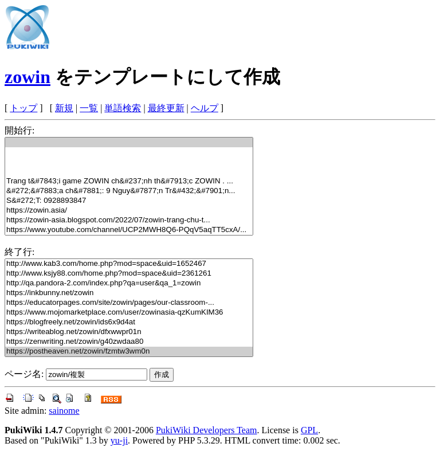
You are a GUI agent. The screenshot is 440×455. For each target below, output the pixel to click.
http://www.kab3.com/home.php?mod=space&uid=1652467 (129, 264)
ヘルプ (204, 108)
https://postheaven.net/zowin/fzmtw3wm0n (129, 351)
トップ (23, 108)
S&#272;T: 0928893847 (129, 201)
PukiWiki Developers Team (206, 430)
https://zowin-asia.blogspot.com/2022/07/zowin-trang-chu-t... (129, 220)
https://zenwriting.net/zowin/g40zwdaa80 (129, 342)
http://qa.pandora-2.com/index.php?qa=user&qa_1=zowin (129, 283)
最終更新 (166, 108)
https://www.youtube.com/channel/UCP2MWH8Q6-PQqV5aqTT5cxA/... (129, 230)
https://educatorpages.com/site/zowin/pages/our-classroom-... (129, 303)
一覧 (89, 108)
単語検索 (122, 108)
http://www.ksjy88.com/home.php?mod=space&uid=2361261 (129, 274)
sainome (64, 410)
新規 (64, 108)
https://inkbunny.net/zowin (129, 293)
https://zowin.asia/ (129, 210)
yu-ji (119, 440)
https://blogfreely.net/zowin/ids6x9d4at (129, 322)
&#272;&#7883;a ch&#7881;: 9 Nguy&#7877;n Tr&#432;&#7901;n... (129, 191)
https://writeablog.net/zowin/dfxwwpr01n (129, 332)
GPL (309, 430)
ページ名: (24, 374)
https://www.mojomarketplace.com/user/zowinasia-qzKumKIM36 (129, 312)
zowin (27, 76)
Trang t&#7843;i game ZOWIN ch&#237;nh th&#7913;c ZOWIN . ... (129, 181)
